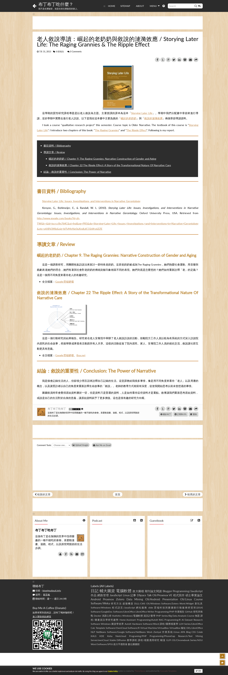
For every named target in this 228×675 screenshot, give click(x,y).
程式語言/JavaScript (123, 607)
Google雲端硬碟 (64, 281)
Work (149, 632)
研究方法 (116, 603)
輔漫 (162, 640)
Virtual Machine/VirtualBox (154, 627)
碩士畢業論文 (194, 595)
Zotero (120, 599)
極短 (183, 627)
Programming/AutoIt (147, 619)
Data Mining (135, 599)
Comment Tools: (44, 445)
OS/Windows (153, 603)
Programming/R (172, 619)
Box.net (80, 355)
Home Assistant (128, 619)
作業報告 (60, 51)
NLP (93, 632)
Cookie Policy (113, 671)
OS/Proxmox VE (162, 595)
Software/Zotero (170, 603)
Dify (188, 627)
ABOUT (140, 6)
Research (198, 619)
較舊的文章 (193, 494)
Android (96, 599)
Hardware (137, 623)
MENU (155, 5)
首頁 (117, 494)
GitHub (189, 611)
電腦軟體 (123, 591)
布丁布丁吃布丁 (57, 408)
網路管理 (103, 595)
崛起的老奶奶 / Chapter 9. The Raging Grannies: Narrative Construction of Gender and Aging (102, 158)
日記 (94, 591)
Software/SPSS (105, 644)
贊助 (193, 414)
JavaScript (116, 595)
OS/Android (152, 599)
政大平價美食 (120, 644)
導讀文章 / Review (54, 152)
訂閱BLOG (180, 414)
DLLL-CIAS (139, 603)
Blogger (167, 591)
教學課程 (132, 640)
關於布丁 (166, 414)
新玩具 (199, 603)
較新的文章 (42, 494)
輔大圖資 (107, 591)
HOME (111, 6)
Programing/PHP (138, 636)
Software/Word (151, 623)
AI (183, 619)
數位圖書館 (134, 644)
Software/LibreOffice (124, 611)
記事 (133, 595)
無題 (197, 615)
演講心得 (107, 615)
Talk (149, 595)
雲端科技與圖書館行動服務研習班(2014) (178, 607)
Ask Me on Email (102, 445)
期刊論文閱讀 (153, 591)
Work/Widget (186, 603)
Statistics (117, 615)
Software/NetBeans (135, 632)
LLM (181, 623)
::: (104, 6)
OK (198, 671)
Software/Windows (101, 607)
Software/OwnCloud (116, 627)
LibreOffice (197, 627)
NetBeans (101, 632)
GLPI (168, 640)
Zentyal (157, 632)
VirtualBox (174, 627)
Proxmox (108, 599)
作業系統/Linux (171, 632)
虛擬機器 (128, 603)
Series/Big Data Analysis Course (178, 615)
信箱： (47, 590)
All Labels (106, 586)
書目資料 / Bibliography (57, 145)
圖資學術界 (117, 623)
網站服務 (141, 607)
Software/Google (116, 632)
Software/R (134, 627)
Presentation (170, 599)
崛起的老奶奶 (128, 118)
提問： (41, 594)
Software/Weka (100, 603)
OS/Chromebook (180, 640)
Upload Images (80, 445)
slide (150, 607)
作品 (94, 595)
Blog (188, 632)
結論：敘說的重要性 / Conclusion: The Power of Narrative (77, 171)
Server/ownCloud (100, 640)
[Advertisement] (118, 22)
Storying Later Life (141, 113)
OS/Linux (186, 599)
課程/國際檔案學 (169, 623)
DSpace (141, 595)
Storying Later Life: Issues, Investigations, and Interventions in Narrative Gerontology (91, 201)
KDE (101, 636)
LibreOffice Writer (145, 611)
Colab (200, 632)
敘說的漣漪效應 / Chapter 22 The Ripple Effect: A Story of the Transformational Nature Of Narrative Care (110, 165)
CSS (194, 632)
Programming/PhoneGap (162, 636)
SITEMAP (125, 6)
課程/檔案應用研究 (149, 640)
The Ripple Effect (136, 130)
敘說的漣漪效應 (153, 118)
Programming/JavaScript (188, 591)
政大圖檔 (138, 591)
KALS (93, 636)
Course (198, 599)
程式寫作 (179, 595)
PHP (158, 615)
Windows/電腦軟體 (132, 615)
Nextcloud (120, 636)
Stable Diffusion (117, 640)
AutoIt (128, 623)
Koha (109, 636)
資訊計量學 (150, 615)
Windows (106, 623)
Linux (126, 595)
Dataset (189, 619)
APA (183, 632)
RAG (161, 619)
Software (95, 623)
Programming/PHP (164, 611)
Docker (97, 615)
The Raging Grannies (107, 130)
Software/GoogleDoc (102, 611)
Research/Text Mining (190, 636)
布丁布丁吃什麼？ (55, 4)
